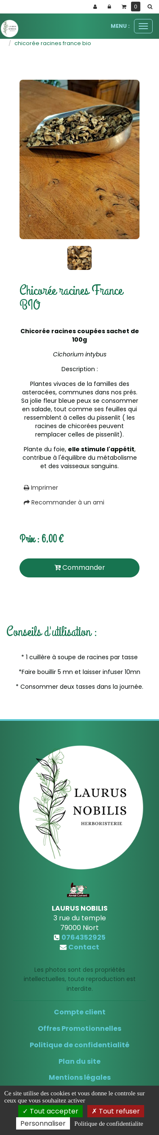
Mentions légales (80, 1077)
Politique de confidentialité (79, 1045)
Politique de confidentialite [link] (108, 1123)
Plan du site (79, 1061)
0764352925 (83, 937)
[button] (151, 6)
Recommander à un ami (64, 502)
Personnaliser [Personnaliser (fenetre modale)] (43, 1123)
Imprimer (41, 487)
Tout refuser (116, 1111)
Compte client (80, 1012)
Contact (83, 947)
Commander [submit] (79, 567)
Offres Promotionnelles (79, 1028)
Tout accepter (50, 1111)
